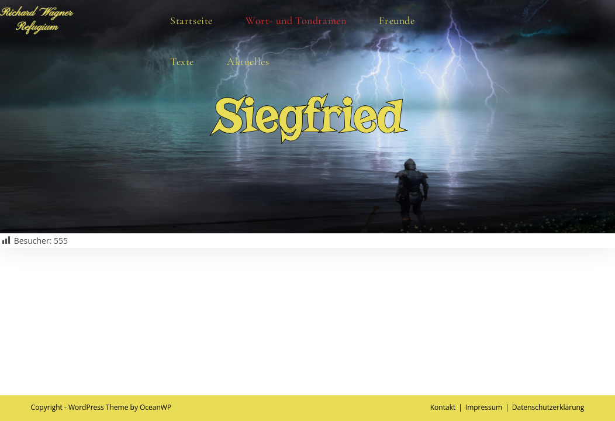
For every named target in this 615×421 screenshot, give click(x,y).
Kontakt (442, 407)
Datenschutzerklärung (548, 407)
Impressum (483, 407)
